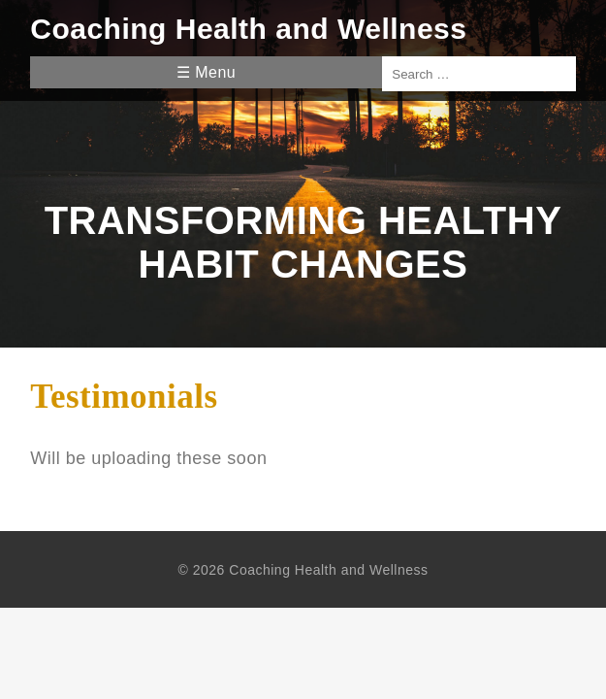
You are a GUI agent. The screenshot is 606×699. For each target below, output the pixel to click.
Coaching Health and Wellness (248, 29)
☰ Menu (206, 72)
